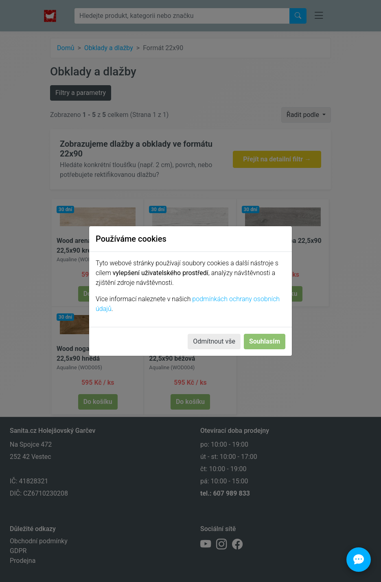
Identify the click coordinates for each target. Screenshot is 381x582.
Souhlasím (264, 341)
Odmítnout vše (214, 341)
